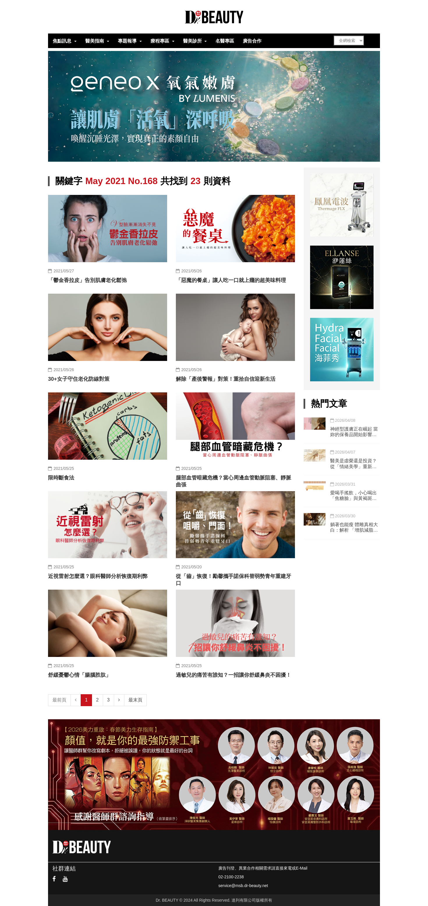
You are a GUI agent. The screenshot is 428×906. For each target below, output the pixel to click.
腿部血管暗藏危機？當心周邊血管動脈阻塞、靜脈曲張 (233, 481)
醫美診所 (192, 40)
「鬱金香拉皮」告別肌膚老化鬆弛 (87, 280)
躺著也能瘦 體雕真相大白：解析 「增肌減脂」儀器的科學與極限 (354, 527)
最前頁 (59, 699)
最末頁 (135, 699)
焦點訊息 (62, 40)
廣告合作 (252, 40)
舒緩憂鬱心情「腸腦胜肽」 (79, 675)
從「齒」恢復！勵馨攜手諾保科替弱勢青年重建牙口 (233, 579)
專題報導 (127, 40)
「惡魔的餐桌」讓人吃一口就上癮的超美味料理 (231, 280)
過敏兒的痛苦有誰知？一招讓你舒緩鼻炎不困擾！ (233, 675)
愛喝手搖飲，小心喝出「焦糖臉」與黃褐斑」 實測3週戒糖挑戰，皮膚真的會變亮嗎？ (354, 495)
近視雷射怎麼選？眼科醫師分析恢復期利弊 (98, 576)
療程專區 (160, 40)
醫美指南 (94, 40)
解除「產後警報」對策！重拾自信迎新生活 (225, 379)
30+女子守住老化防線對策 (78, 379)
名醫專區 (224, 40)
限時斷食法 (61, 478)
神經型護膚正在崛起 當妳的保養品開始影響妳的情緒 (354, 431)
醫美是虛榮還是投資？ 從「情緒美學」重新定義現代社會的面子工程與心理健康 (353, 463)
